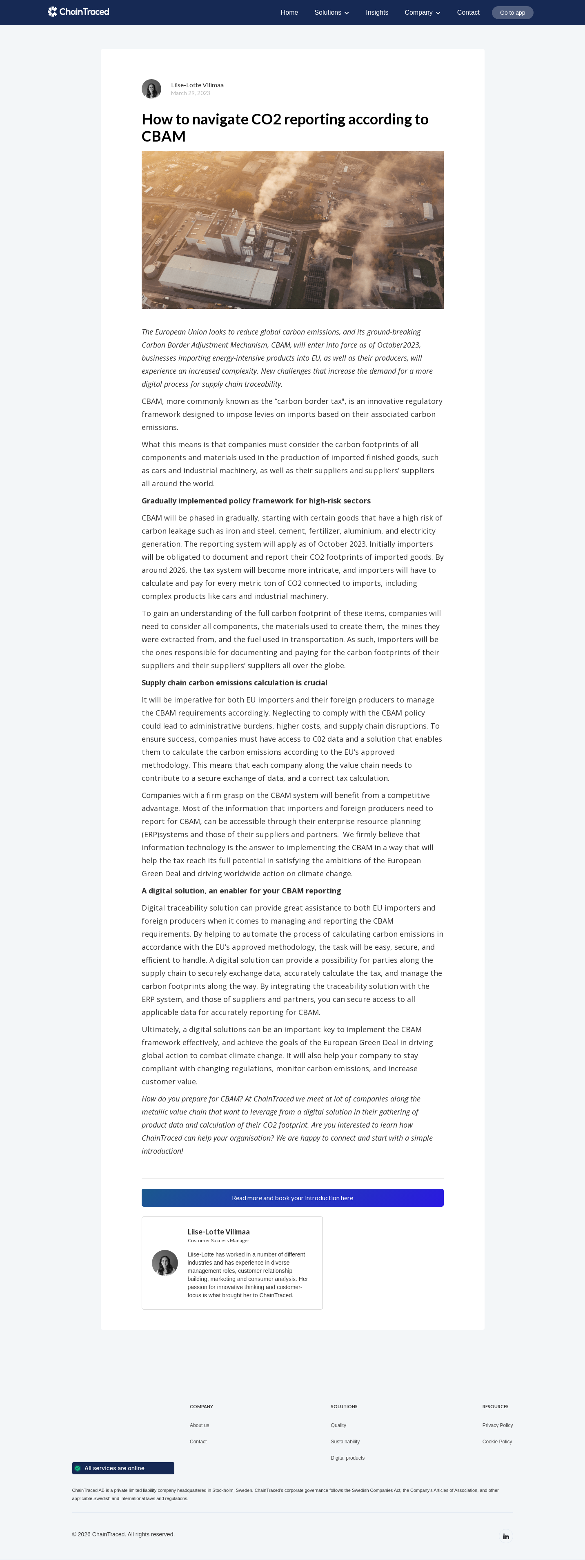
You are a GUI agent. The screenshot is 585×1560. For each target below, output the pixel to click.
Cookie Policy (497, 1442)
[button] (332, 12)
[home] (78, 11)
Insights (377, 12)
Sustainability (345, 1442)
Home (289, 12)
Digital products (348, 1458)
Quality (338, 1425)
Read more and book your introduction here (292, 1197)
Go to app (512, 12)
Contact (468, 12)
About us (199, 1425)
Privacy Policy (498, 1425)
